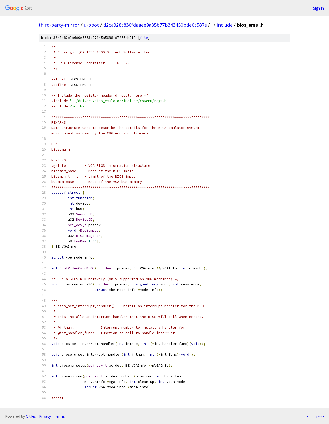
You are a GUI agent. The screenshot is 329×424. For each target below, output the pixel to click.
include (225, 25)
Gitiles (31, 416)
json (320, 416)
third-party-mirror (59, 25)
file (144, 37)
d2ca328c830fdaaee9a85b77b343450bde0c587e (155, 25)
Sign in (318, 8)
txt (307, 416)
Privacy (45, 416)
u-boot (91, 25)
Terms (59, 416)
